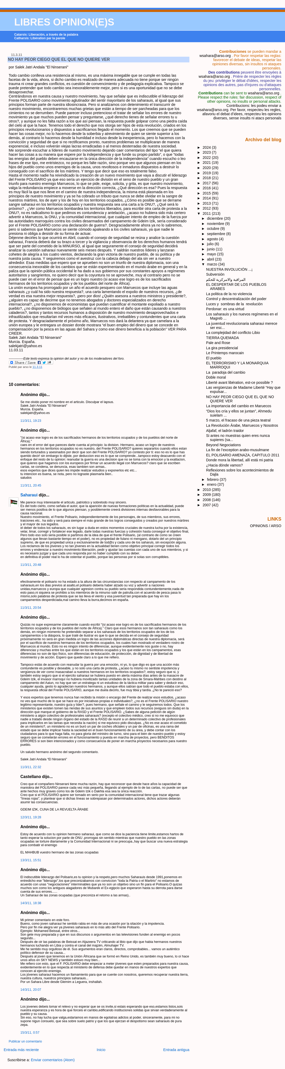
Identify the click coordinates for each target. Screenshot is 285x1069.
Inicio (101, 1050)
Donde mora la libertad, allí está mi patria (239, 460)
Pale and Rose (218, 343)
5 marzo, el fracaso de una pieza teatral (238, 420)
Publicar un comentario (25, 1041)
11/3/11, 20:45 (31, 485)
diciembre (215, 218)
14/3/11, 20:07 (31, 990)
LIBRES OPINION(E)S (64, 22)
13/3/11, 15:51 (31, 860)
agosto (213, 239)
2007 (207, 505)
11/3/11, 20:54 (31, 608)
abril (211, 259)
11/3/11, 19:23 (31, 421)
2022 (207, 158)
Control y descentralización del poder (236, 299)
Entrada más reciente (21, 1050)
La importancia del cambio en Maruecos (238, 406)
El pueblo (213, 358)
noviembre (216, 224)
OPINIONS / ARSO (265, 526)
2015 (207, 193)
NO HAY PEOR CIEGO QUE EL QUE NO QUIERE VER (59, 59)
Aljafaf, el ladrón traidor (225, 431)
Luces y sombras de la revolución (234, 304)
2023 (207, 152)
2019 (207, 173)
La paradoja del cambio (225, 372)
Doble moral (216, 377)
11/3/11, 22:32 (31, 767)
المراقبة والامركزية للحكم (226, 279)
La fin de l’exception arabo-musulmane (237, 450)
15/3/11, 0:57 (30, 1032)
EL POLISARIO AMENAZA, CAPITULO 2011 (242, 455)
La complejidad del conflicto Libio (233, 333)
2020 (207, 168)
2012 (207, 208)
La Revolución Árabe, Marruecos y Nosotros (242, 425)
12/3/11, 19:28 (31, 817)
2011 (207, 213)
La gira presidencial (222, 348)
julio (211, 244)
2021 (207, 162)
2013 (207, 203)
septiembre (216, 234)
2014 (207, 198)
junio (211, 249)
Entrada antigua (176, 1050)
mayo (212, 254)
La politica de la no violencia (229, 294)
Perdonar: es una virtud (225, 309)
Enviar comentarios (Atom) (53, 1060)
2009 (207, 495)
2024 (207, 147)
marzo (212, 264)
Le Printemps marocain (225, 353)
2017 (207, 183)
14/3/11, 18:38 (31, 903)
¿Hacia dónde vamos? (224, 465)
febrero (213, 479)
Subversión (215, 274)
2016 (207, 188)
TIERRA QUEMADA (222, 338)
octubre (213, 228)
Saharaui (29, 495)
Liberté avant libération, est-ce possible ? (239, 382)
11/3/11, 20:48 (31, 565)
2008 (207, 500)
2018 (207, 178)
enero (212, 484)
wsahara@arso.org (215, 56)
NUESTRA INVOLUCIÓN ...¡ (229, 269)
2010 (207, 490)
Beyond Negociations (223, 445)
